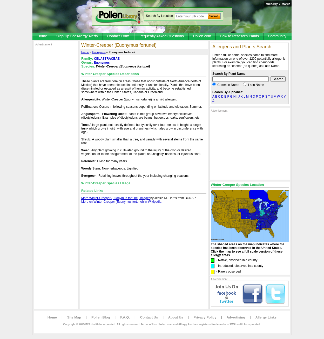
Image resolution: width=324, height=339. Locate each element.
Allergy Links (266, 317)
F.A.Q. (125, 317)
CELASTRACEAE (107, 58)
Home (85, 52)
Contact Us (149, 317)
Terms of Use (149, 324)
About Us (175, 317)
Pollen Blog (100, 317)
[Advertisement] (56, 124)
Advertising (236, 317)
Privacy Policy (204, 317)
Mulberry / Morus (278, 3)
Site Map (74, 317)
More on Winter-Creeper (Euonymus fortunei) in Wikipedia (121, 202)
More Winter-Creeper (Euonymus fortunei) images (115, 198)
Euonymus (99, 52)
